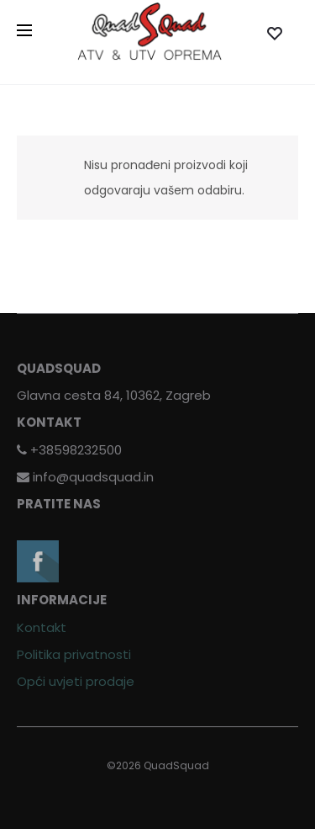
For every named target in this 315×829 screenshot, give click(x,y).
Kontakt (41, 627)
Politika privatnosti (74, 654)
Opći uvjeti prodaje (75, 681)
